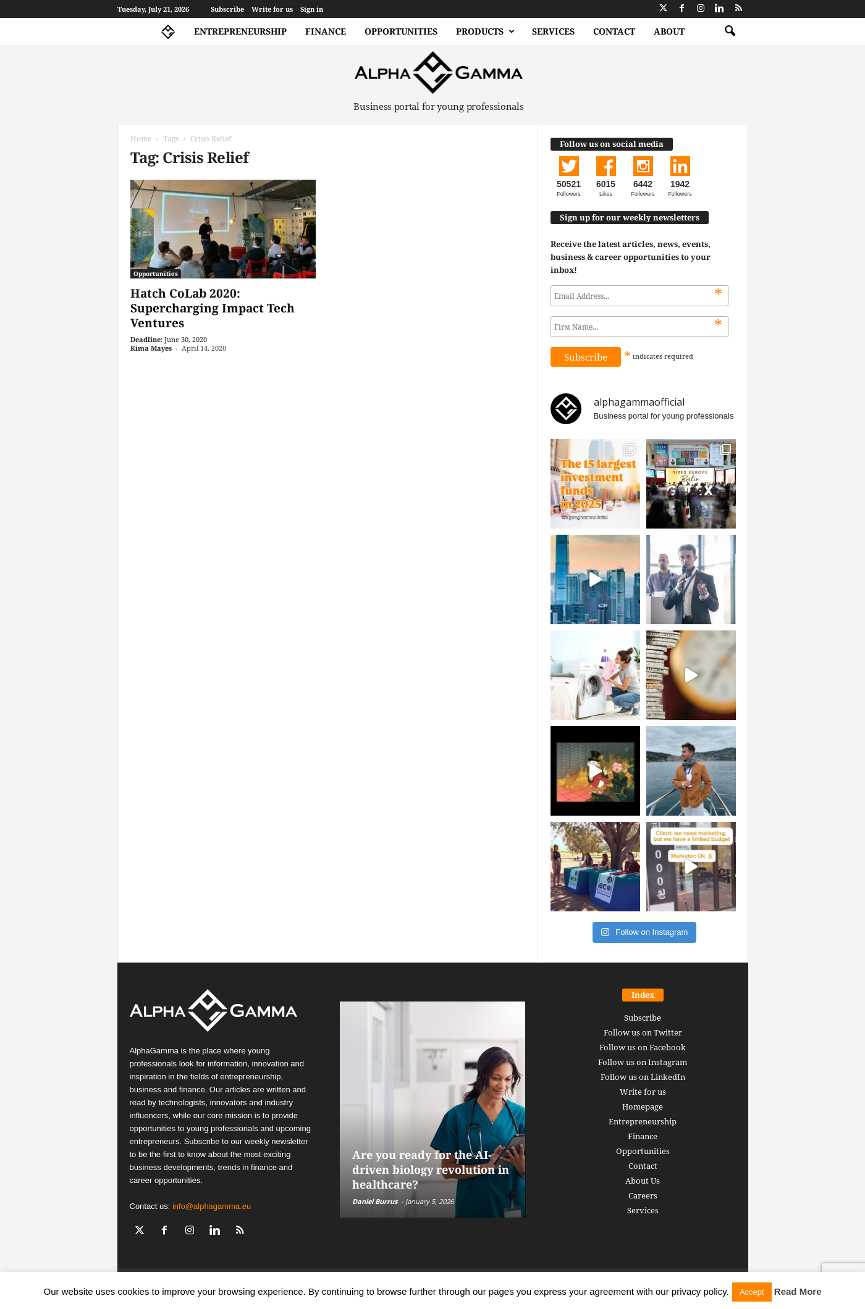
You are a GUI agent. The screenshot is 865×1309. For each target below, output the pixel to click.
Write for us (272, 9)
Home (140, 138)
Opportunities (401, 31)
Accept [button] (752, 1292)
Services (553, 31)
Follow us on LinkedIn (643, 1076)
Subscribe (227, 9)
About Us (642, 1180)
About (669, 31)
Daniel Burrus (374, 1201)
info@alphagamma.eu (211, 1206)
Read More (798, 1291)
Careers (642, 1195)
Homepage (642, 1106)
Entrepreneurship (240, 31)
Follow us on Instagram (642, 1062)
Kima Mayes (151, 348)
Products (485, 31)
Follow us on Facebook (642, 1047)
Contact (614, 31)
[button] (729, 31)
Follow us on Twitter (643, 1032)
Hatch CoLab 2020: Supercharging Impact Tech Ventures (212, 308)
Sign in (311, 9)
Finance (325, 31)
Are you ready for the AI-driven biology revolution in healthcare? (430, 1169)
